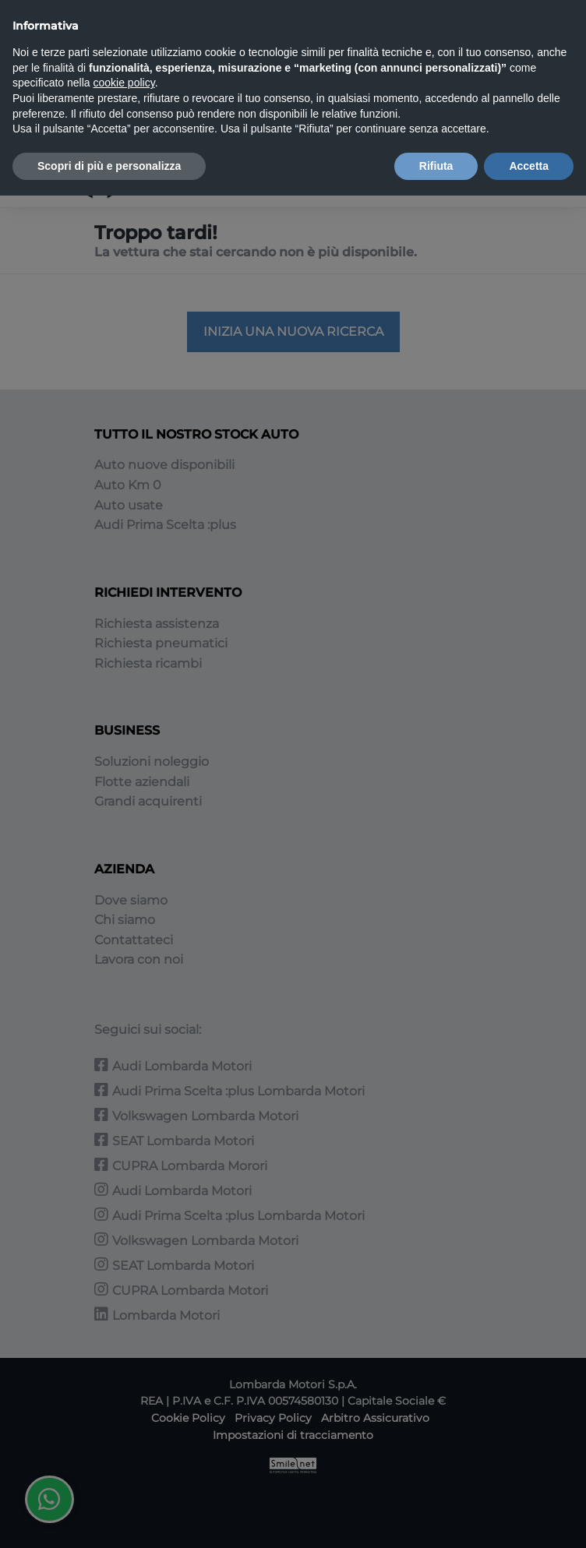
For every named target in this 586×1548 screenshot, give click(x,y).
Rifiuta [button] (436, 166)
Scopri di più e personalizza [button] (109, 166)
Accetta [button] (529, 166)
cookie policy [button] (124, 82)
